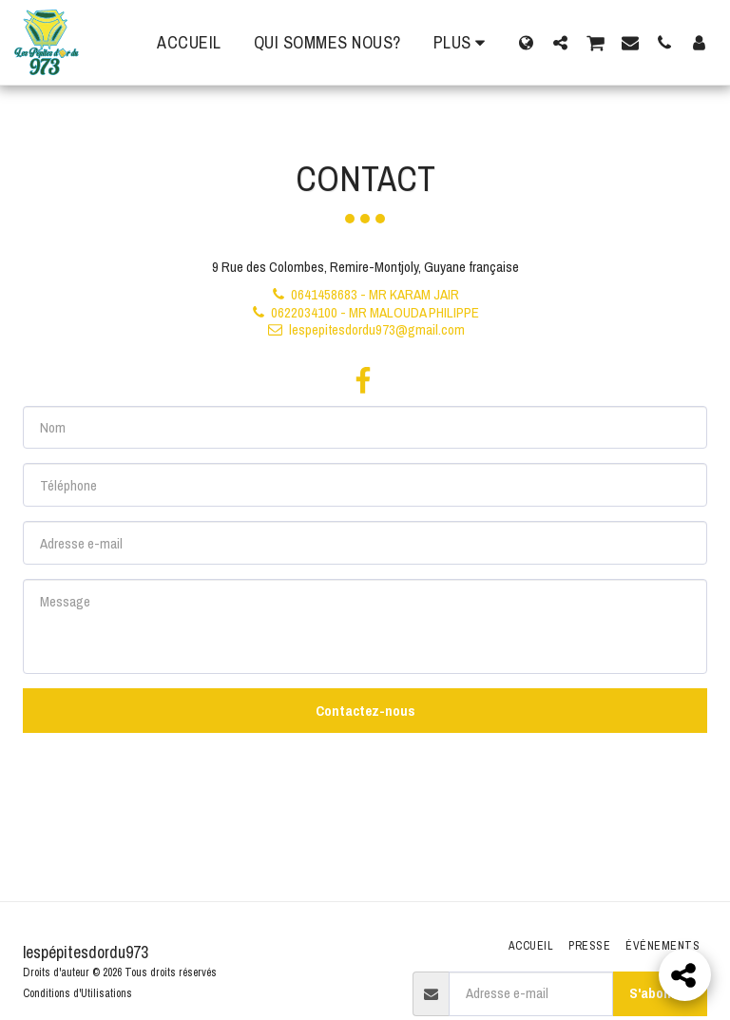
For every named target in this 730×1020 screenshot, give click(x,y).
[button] (560, 42)
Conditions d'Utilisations (77, 993)
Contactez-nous (365, 711)
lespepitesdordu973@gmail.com (364, 329)
